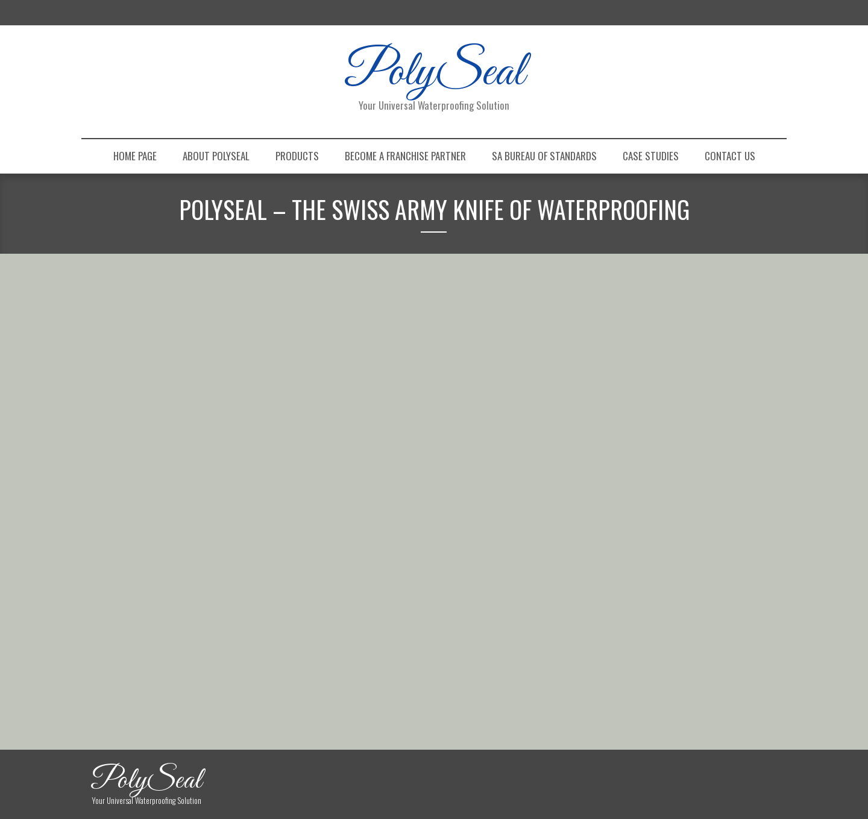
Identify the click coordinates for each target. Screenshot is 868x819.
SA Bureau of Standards (544, 155)
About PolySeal (216, 155)
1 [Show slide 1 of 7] (269, 509)
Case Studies (651, 155)
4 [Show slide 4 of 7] (316, 509)
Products (297, 155)
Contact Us (730, 155)
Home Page (135, 155)
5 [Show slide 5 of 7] (332, 509)
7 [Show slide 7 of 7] (363, 509)
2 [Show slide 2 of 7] (285, 509)
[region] (316, 413)
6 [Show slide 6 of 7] (347, 509)
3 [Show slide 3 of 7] (300, 509)
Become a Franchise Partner (405, 155)
